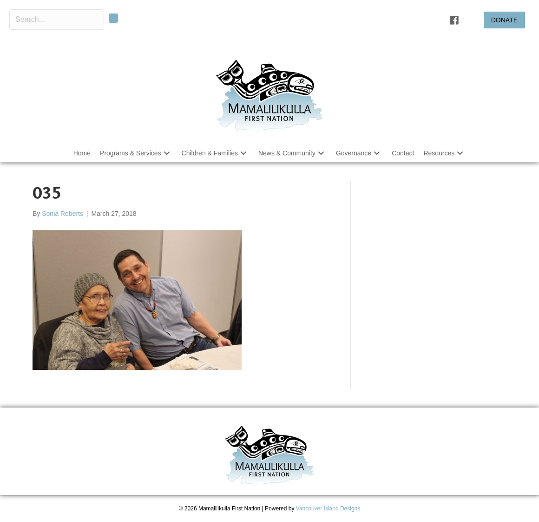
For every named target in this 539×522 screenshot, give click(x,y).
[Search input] (56, 19)
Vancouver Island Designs (328, 508)
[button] (166, 152)
